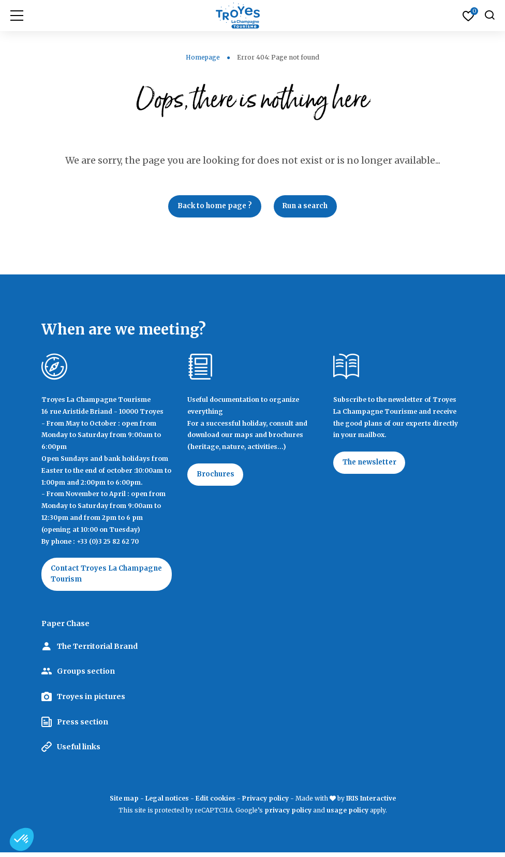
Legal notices (167, 802)
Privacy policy (265, 802)
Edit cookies (215, 802)
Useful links (78, 751)
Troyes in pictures (91, 700)
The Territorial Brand (97, 650)
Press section (82, 726)
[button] (21, 839)
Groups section (86, 675)
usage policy (347, 814)
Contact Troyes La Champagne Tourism (92, 577)
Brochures (217, 477)
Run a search (308, 207)
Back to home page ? (211, 207)
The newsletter (372, 465)
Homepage (203, 57)
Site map (124, 802)
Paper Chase (65, 628)
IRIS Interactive (371, 802)
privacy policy (287, 814)
